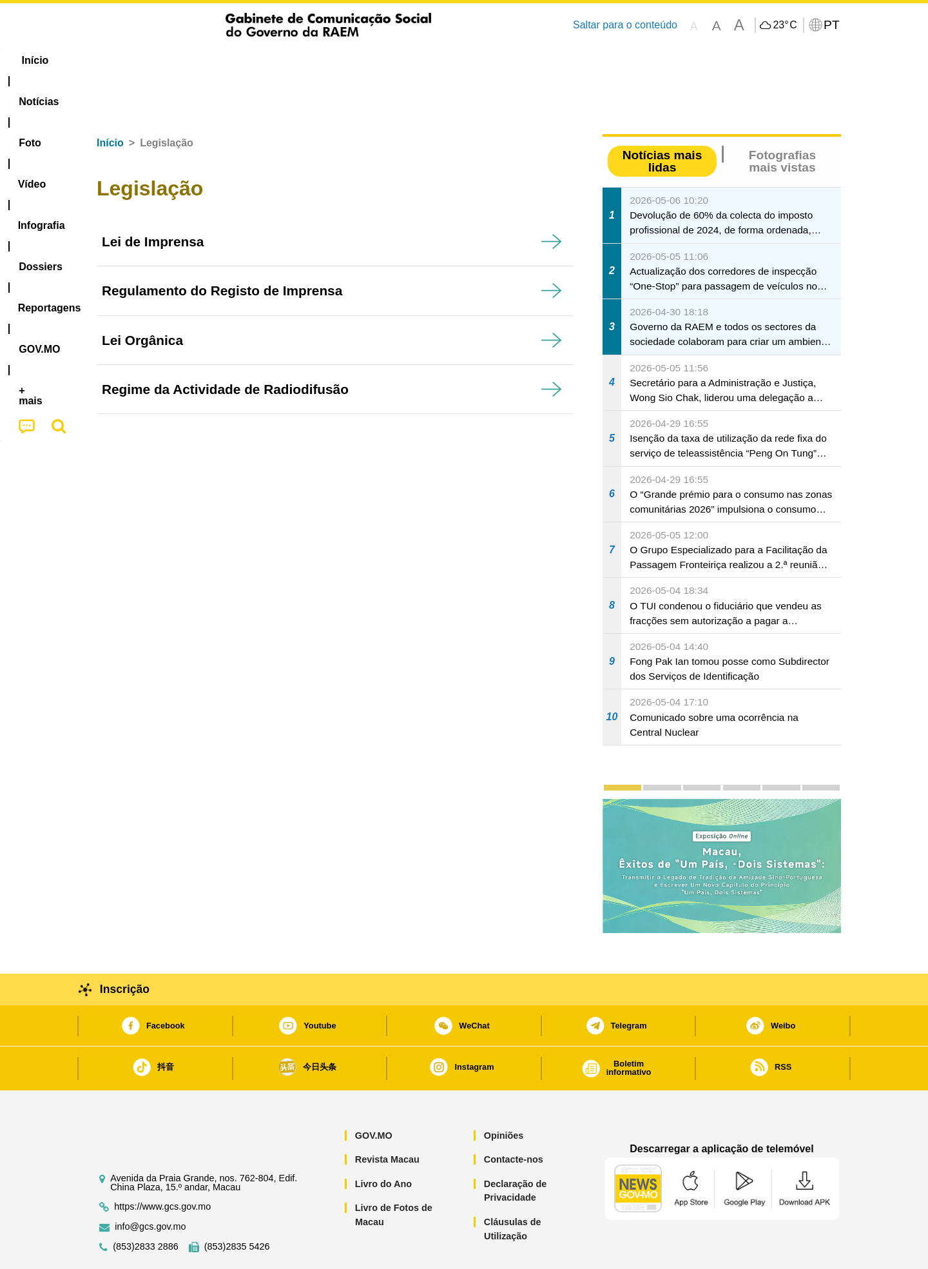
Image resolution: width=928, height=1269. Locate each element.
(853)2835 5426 (237, 1207)
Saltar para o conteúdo (625, 24)
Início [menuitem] (112, 60)
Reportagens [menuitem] (495, 60)
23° (785, 25)
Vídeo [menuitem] (283, 60)
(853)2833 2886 (146, 1207)
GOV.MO (373, 1096)
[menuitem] (173, 60)
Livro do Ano (383, 1144)
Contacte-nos (513, 1120)
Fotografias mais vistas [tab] (782, 122)
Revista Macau (387, 1120)
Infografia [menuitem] (346, 60)
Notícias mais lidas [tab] (662, 122)
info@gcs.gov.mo (150, 1187)
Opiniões (504, 1096)
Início (110, 103)
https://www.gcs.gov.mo (162, 1167)
